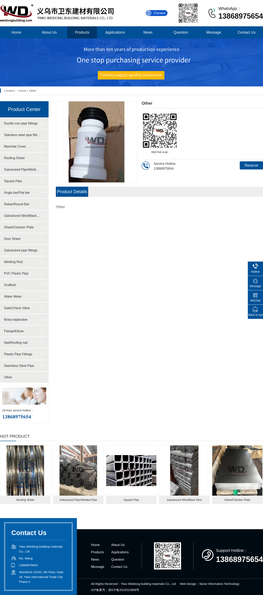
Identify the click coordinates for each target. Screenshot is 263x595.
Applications (115, 32)
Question (181, 32)
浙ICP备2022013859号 (123, 590)
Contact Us (247, 32)
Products (82, 32)
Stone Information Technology (219, 583)
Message (213, 32)
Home (16, 32)
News (148, 32)
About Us (49, 32)
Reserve (251, 165)
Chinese (159, 13)
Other (32, 90)
